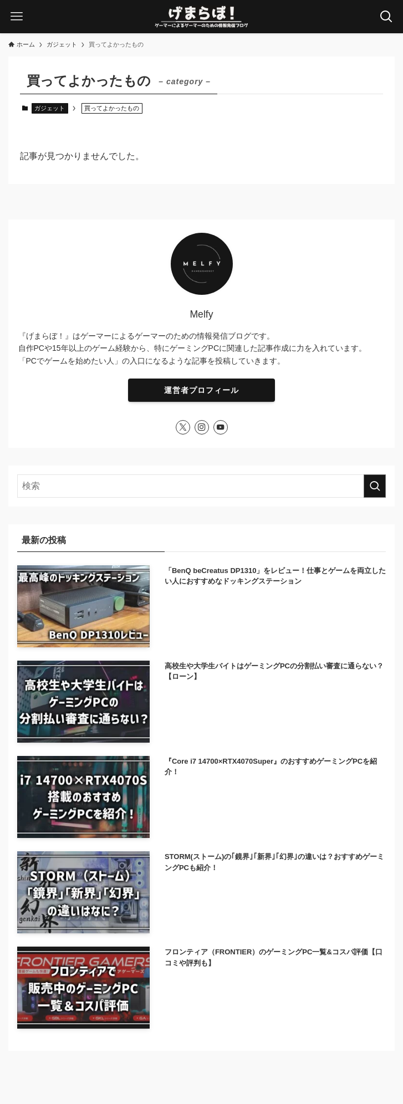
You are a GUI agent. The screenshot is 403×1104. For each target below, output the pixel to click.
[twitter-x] (183, 427)
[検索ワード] (201, 486)
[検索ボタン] (386, 16)
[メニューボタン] (16, 16)
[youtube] (220, 427)
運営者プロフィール (201, 390)
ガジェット (49, 108)
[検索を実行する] (375, 486)
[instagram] (202, 427)
